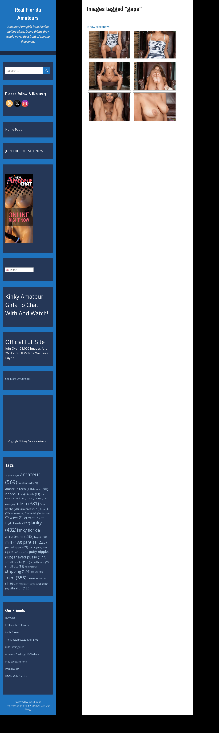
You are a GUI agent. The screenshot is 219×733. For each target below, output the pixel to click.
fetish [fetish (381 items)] (27, 504)
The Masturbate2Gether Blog (21, 639)
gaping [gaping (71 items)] (16, 517)
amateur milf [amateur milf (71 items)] (28, 483)
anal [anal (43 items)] (38, 489)
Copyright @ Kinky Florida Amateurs (27, 441)
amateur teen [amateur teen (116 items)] (19, 489)
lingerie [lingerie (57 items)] (40, 537)
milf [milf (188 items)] (13, 542)
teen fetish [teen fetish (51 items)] (21, 583)
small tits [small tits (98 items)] (14, 566)
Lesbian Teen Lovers (17, 625)
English (11, 269)
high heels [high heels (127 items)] (17, 523)
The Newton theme (16, 705)
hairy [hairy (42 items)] (40, 517)
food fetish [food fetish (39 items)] (17, 513)
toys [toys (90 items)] (35, 584)
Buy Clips (10, 617)
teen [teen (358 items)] (15, 577)
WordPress (35, 702)
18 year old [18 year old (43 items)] (12, 475)
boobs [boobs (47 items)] (20, 498)
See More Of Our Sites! (18, 378)
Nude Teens (12, 632)
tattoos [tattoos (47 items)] (37, 571)
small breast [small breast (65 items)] (40, 562)
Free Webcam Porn (16, 661)
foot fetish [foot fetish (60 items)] (33, 513)
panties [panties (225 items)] (35, 542)
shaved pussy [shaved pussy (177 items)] (30, 556)
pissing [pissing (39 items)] (23, 552)
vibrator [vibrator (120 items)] (20, 588)
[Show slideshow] (98, 27)
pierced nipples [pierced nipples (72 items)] (16, 547)
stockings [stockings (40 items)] (30, 566)
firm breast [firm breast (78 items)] (29, 509)
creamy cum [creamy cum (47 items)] (35, 498)
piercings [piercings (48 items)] (35, 547)
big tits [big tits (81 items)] (32, 494)
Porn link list (12, 669)
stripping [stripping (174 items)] (17, 571)
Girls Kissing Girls (14, 647)
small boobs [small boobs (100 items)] (17, 562)
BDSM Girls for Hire (16, 676)
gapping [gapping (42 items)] (29, 517)
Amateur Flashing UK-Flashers (22, 654)
